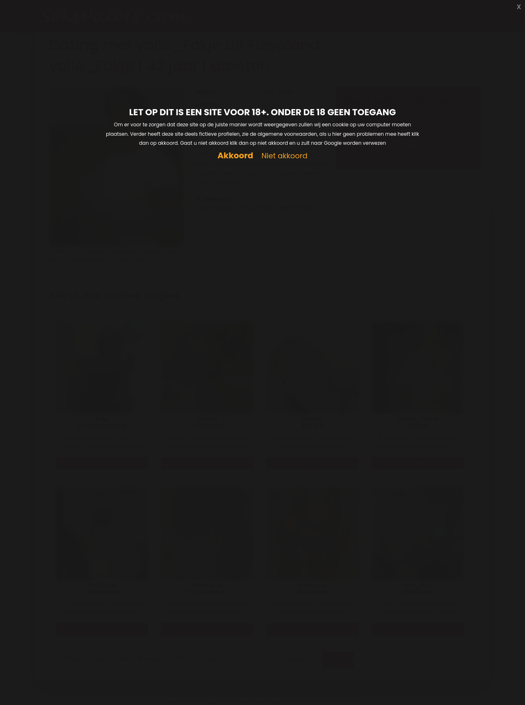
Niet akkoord (284, 156)
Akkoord (235, 155)
